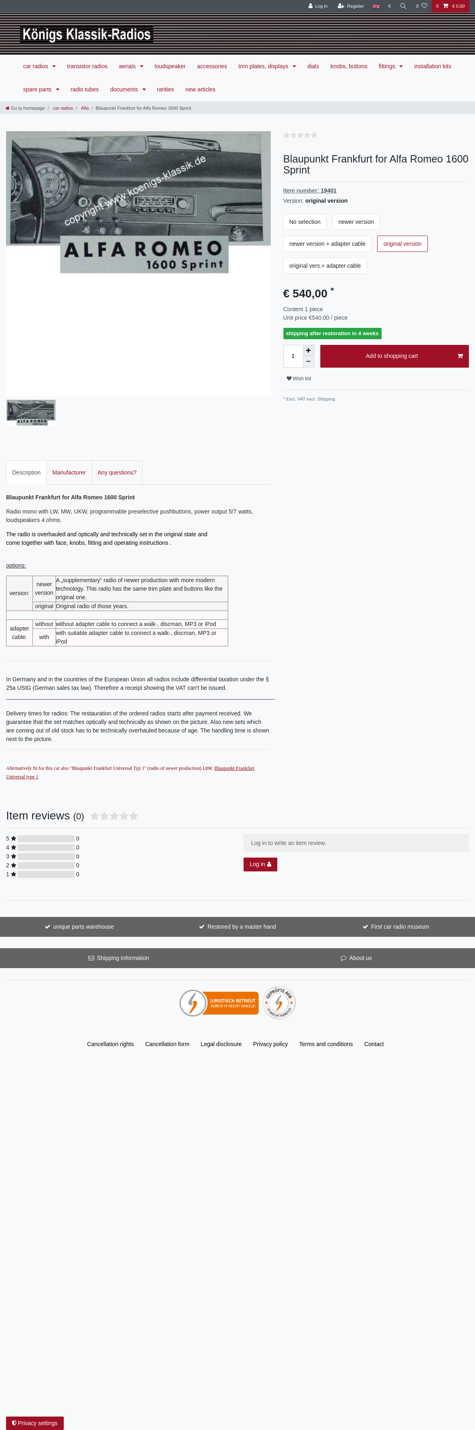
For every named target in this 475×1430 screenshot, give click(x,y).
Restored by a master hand (241, 881)
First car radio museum (400, 881)
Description (26, 426)
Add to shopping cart (414, 356)
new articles (201, 89)
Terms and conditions (326, 998)
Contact (374, 998)
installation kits (432, 66)
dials (313, 66)
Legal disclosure (221, 998)
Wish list (299, 378)
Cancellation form (167, 998)
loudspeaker (170, 66)
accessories (212, 66)
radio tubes (85, 89)
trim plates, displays (264, 66)
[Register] (351, 6)
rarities (165, 89)
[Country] (376, 6)
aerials (128, 66)
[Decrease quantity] (308, 362)
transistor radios (87, 66)
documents (124, 89)
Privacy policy (270, 998)
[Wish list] (422, 6)
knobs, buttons (348, 66)
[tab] (26, 426)
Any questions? (117, 426)
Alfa (84, 108)
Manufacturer (69, 426)
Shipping (325, 398)
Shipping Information (123, 912)
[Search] (403, 6)
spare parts (38, 89)
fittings (388, 66)
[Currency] (389, 6)
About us (361, 912)
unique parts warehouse (83, 881)
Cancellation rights (110, 998)
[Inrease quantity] (308, 350)
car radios (36, 66)
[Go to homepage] (25, 108)
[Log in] (318, 6)
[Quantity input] (293, 356)
